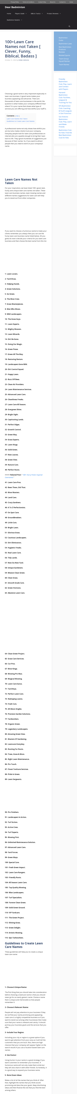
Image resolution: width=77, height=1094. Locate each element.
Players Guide (22, 13)
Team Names (64, 64)
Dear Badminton (15, 7)
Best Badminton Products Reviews (65, 49)
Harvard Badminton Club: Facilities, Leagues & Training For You (65, 97)
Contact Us (62, 2)
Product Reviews (55, 13)
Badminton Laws (65, 43)
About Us (52, 2)
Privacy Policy (15, 2)
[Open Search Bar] (69, 26)
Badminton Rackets (15, 20)
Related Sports (64, 55)
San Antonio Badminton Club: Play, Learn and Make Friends (65, 122)
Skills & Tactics (38, 13)
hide (17, 116)
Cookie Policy (42, 2)
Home (71, 2)
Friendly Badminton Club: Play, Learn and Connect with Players (65, 84)
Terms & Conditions (28, 2)
